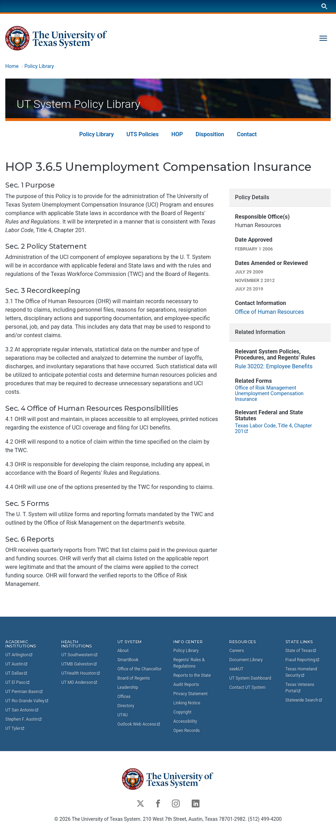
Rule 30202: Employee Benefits (273, 366)
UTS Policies (143, 134)
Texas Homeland (301, 672)
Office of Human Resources (269, 312)
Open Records (186, 730)
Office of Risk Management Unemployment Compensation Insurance (269, 394)
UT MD (79, 682)
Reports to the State (192, 675)
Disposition (210, 134)
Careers (236, 650)
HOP (177, 134)
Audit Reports (186, 684)
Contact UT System (247, 687)
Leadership (127, 687)
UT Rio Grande (27, 701)
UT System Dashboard (250, 678)
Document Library (245, 659)
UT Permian (24, 692)
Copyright (182, 712)
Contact (247, 134)
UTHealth (80, 673)
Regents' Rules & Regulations (189, 663)
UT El (17, 682)
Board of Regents (133, 678)
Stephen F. (23, 719)
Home (12, 66)
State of (301, 650)
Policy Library (39, 66)
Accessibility (185, 721)
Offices (124, 696)
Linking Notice (186, 703)
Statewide (304, 700)
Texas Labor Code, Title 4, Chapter (274, 428)
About (123, 650)
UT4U (122, 715)
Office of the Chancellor (139, 669)
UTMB (79, 664)
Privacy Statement (190, 693)
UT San (22, 710)
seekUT (236, 669)
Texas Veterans (300, 687)
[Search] (324, 6)
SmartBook (128, 659)
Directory (125, 705)
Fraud (302, 659)
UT (19, 655)
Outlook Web (139, 724)
